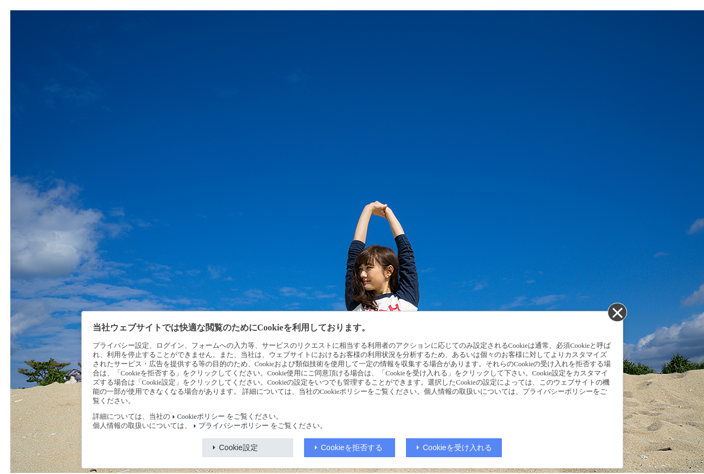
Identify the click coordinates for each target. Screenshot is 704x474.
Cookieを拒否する (352, 447)
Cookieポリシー (201, 416)
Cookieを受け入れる (457, 447)
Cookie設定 (238, 447)
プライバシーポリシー (233, 426)
